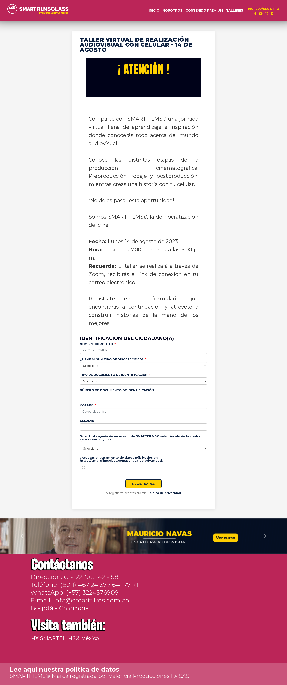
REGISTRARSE (143, 484)
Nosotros (172, 10)
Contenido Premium (204, 10)
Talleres (234, 10)
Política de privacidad (164, 493)
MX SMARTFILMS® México (64, 638)
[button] (21, 536)
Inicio (154, 10)
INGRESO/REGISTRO (263, 9)
